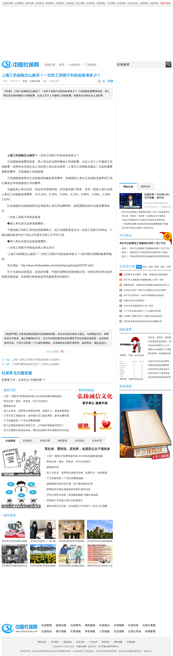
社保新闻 (19, 3)
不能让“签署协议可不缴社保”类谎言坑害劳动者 (143, 220)
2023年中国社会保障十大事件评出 (138, 228)
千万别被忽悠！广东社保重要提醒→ (23, 420)
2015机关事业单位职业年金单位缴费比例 (143, 321)
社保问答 (154, 3)
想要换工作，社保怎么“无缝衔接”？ (24, 379)
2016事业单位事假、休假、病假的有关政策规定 (146, 274)
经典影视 (150, 631)
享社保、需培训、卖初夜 (159, 337)
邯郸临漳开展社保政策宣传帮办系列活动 (68, 489)
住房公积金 (132, 3)
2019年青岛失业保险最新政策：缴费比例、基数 (100, 531)
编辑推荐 (145, 186)
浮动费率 (34, 183)
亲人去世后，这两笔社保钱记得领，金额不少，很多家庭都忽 (36, 410)
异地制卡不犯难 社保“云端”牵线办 (65, 500)
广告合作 (93, 642)
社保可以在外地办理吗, (159, 361)
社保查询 (39, 3)
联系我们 (106, 642)
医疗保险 (80, 3)
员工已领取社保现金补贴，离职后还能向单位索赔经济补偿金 (36, 430)
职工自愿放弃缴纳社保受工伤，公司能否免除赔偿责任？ (34, 425)
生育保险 (90, 3)
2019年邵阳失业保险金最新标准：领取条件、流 (71, 555)
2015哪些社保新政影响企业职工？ (15, 555)
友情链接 (131, 642)
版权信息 (67, 642)
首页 (61, 64)
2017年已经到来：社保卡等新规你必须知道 (144, 295)
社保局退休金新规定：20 (159, 341)
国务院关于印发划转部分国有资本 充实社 (149, 252)
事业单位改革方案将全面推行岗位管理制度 (15, 531)
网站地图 (118, 642)
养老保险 (101, 3)
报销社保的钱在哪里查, (159, 365)
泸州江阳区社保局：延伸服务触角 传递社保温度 (72, 494)
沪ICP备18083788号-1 (108, 646)
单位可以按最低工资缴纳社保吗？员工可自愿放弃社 (146, 212)
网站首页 (42, 642)
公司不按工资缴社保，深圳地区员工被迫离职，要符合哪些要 (36, 415)
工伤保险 (111, 3)
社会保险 (12, 205)
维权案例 (50, 3)
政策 (124, 252)
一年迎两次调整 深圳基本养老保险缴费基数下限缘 (145, 224)
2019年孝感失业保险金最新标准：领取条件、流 (43, 555)
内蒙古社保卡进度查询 (134, 300)
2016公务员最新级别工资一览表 (138, 306)
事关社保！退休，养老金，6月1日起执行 (26, 401)
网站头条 (128, 186)
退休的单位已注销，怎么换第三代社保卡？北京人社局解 (77, 506)
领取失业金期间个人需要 (159, 349)
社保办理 (97, 440)
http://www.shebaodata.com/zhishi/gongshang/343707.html (57, 265)
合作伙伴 (80, 642)
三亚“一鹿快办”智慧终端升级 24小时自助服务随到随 (75, 456)
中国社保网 (8, 3)
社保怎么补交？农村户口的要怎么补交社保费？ (145, 290)
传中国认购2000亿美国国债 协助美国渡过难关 (71, 531)
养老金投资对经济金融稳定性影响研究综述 (149, 256)
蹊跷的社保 (10, 406)
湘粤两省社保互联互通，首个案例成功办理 (70, 483)
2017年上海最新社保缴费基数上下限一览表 (144, 280)
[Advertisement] (87, 32)
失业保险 (121, 3)
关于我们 (55, 642)
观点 (124, 256)
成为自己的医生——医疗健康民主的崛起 (43, 531)
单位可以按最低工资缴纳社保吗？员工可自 (142, 243)
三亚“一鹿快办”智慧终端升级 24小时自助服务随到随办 (33, 396)
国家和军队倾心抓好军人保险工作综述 (100, 555)
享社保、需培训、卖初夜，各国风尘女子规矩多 (77, 449)
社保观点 (60, 3)
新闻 (124, 248)
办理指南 (144, 3)
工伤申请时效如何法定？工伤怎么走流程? (36, 364)
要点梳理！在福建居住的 (159, 353)
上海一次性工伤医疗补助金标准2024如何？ (36, 359)
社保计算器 (148, 625)
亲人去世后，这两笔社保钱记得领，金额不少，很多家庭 (77, 472)
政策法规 (29, 3)
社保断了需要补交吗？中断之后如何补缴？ (143, 316)
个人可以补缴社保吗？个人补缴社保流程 (142, 311)
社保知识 (70, 3)
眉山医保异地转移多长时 (159, 377)
